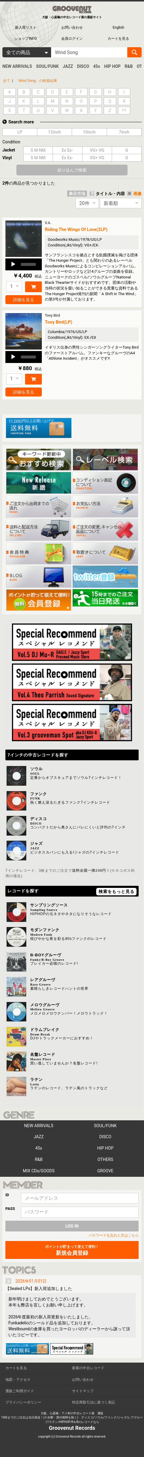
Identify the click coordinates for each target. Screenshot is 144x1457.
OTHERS (105, 1159)
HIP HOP (112, 66)
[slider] (28, 264)
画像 (137, 193)
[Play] (13, 264)
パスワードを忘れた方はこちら (113, 1235)
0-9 (124, 110)
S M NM (37, 150)
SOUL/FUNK (47, 66)
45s (96, 66)
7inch (124, 132)
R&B (129, 66)
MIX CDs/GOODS (39, 1170)
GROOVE (105, 1170)
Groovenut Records (72, 1428)
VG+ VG (97, 150)
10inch (89, 132)
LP (19, 132)
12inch (54, 132)
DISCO (83, 66)
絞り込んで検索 (72, 170)
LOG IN (72, 1226)
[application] (23, 264)
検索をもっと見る (116, 891)
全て (6, 81)
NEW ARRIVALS (17, 66)
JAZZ (68, 66)
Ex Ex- (67, 150)
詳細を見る (23, 299)
